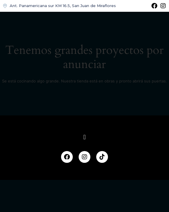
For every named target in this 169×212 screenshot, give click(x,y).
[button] (84, 137)
